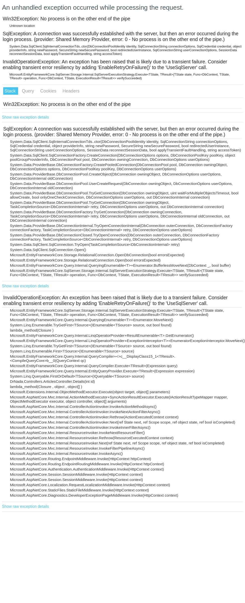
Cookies (49, 90)
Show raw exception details (25, 117)
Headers (71, 90)
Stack (10, 90)
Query (28, 90)
